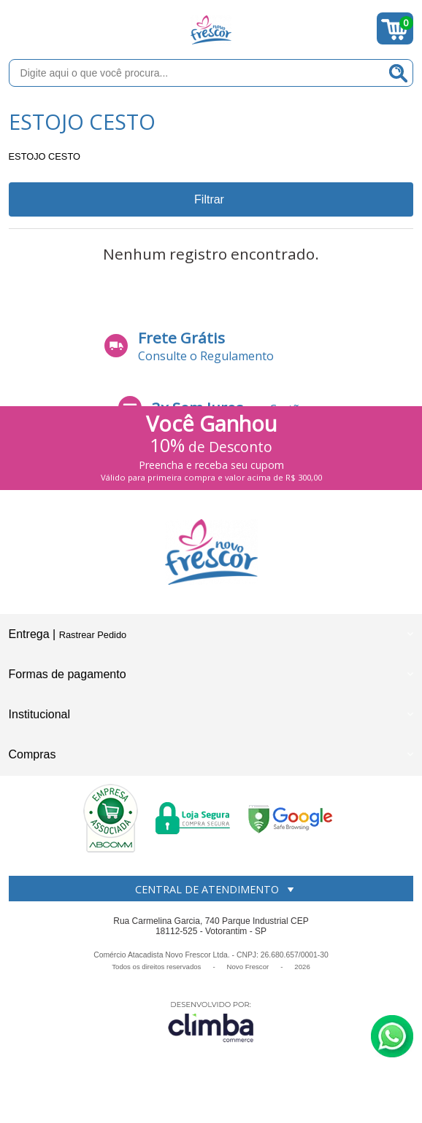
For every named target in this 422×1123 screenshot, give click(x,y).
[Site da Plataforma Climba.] (211, 1021)
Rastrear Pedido (92, 634)
